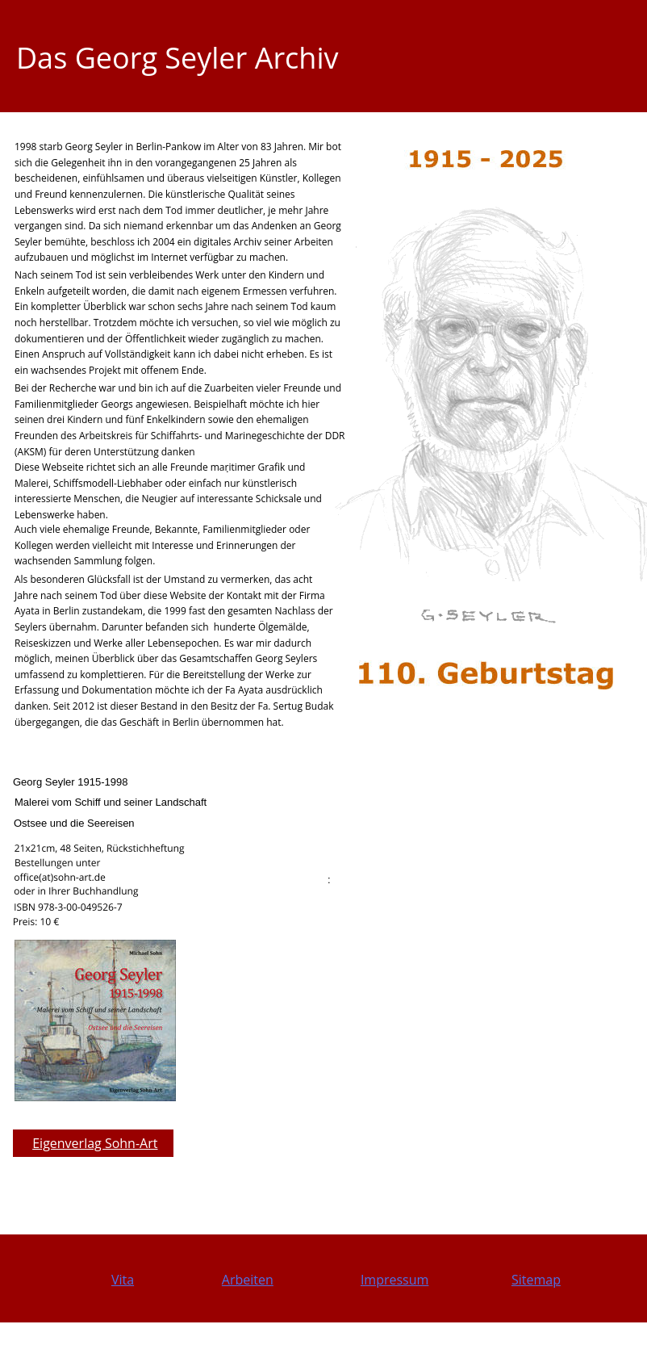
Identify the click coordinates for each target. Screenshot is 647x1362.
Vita (122, 1280)
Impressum (394, 1280)
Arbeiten (247, 1280)
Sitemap (536, 1280)
